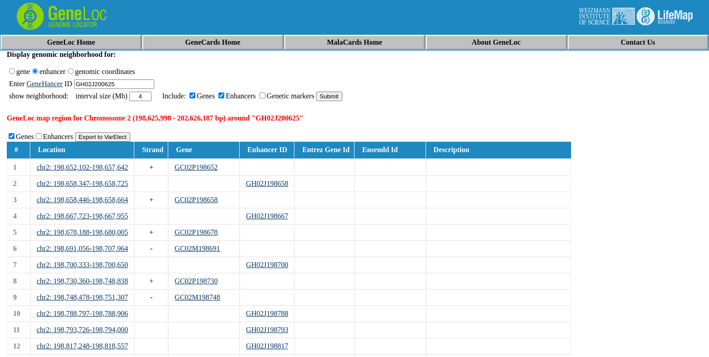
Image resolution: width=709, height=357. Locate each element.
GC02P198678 (196, 232)
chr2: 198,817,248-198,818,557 (82, 346)
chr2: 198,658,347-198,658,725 (82, 183)
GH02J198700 (267, 265)
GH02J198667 (267, 216)
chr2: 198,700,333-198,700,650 (82, 265)
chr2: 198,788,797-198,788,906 (82, 313)
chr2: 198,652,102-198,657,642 (82, 167)
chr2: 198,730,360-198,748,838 (82, 281)
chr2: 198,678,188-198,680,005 (82, 232)
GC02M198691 (197, 248)
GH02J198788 (267, 313)
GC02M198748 (197, 297)
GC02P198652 (196, 167)
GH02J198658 (267, 183)
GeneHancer (45, 84)
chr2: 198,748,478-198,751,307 (82, 297)
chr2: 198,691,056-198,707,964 (82, 248)
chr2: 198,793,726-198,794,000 (82, 330)
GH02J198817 (267, 346)
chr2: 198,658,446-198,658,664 (82, 200)
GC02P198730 (196, 281)
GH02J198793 (267, 330)
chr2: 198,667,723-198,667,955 (82, 216)
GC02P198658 (196, 200)
